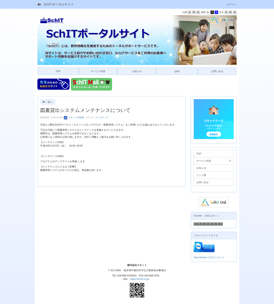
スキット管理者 (74, 117)
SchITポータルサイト (59, 4)
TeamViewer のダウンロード (209, 257)
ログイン (232, 4)
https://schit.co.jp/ (139, 279)
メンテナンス (102, 117)
